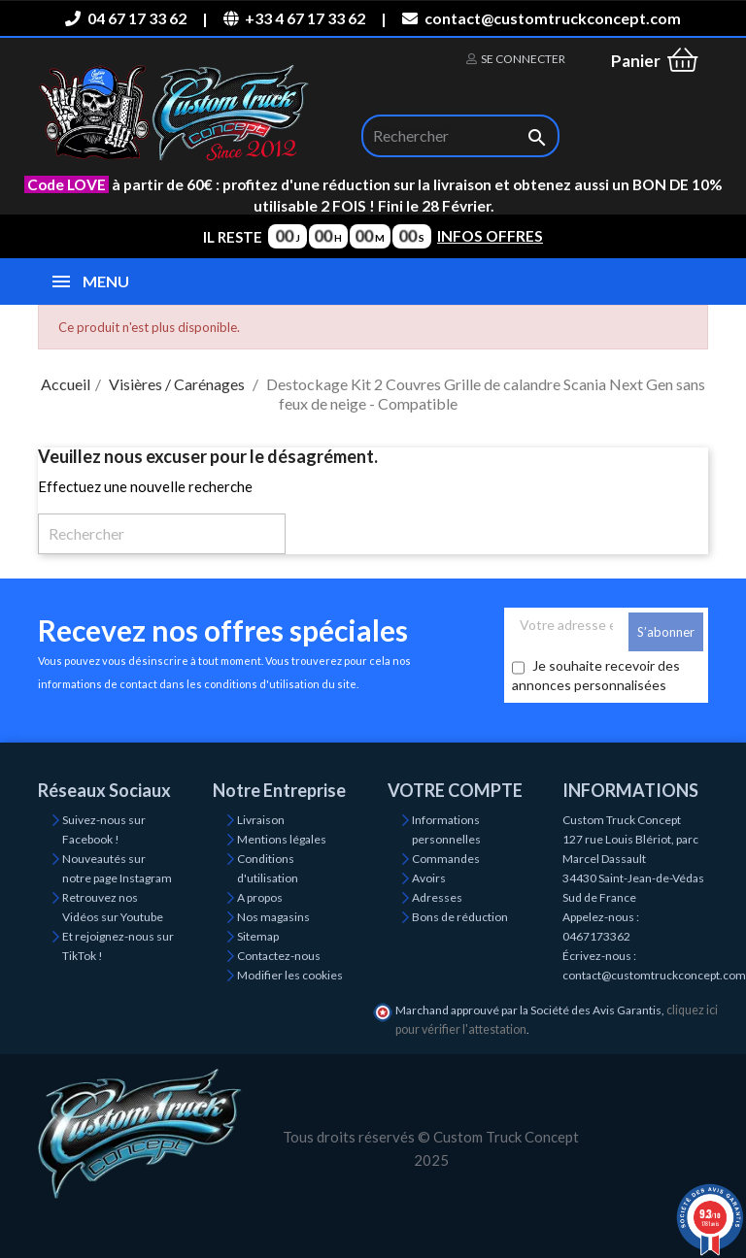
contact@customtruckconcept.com (541, 18)
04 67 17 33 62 (125, 18)
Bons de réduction (460, 917)
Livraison (261, 819)
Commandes (446, 858)
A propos (260, 897)
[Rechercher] (460, 136)
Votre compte (455, 790)
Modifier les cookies (290, 975)
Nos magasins (273, 917)
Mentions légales (281, 839)
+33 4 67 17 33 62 (294, 18)
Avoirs (429, 878)
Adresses (437, 897)
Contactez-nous (279, 955)
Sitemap (258, 936)
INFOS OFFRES (490, 236)
